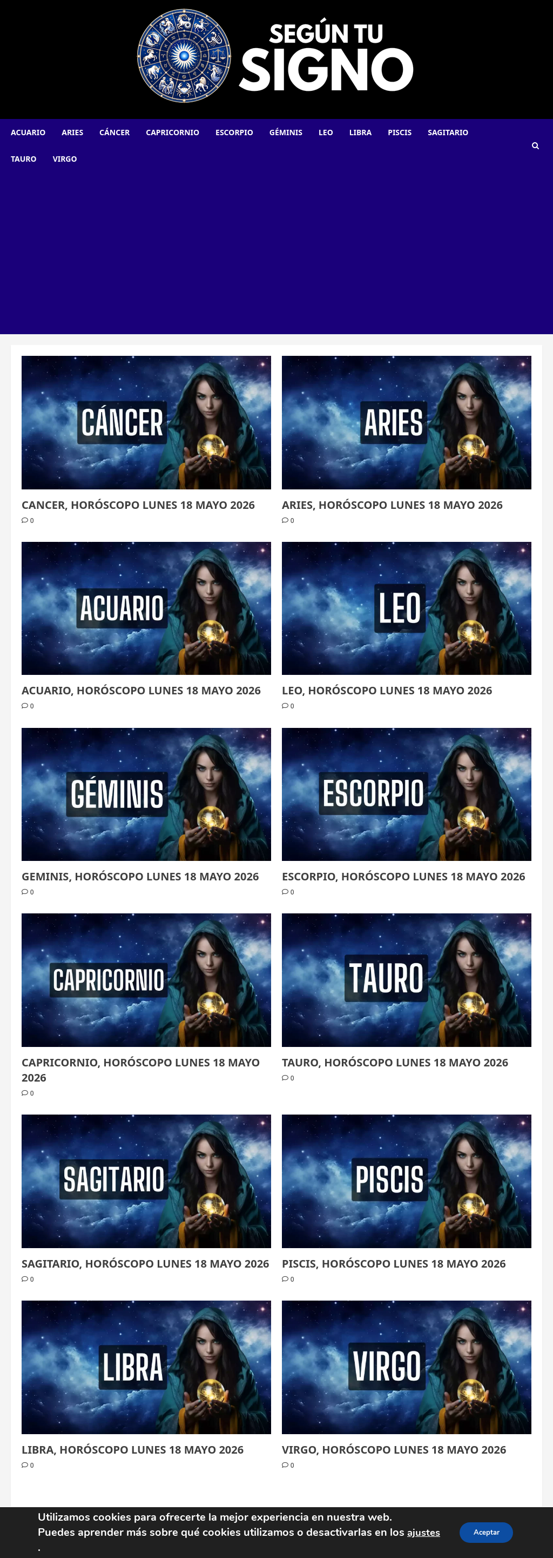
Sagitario (448, 132)
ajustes (55, 1542)
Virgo (65, 159)
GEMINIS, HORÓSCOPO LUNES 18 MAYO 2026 (140, 876)
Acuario (28, 132)
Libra (360, 132)
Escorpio (234, 132)
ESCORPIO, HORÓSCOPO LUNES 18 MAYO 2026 (403, 876)
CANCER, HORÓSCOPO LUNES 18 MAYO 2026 (138, 505)
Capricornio (172, 132)
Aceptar (483, 1532)
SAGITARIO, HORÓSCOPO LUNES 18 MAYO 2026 (145, 1263)
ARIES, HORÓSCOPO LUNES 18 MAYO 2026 (392, 505)
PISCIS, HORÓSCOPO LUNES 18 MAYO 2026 (394, 1263)
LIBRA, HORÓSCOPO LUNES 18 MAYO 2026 (133, 1449)
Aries (72, 132)
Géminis (285, 132)
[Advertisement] (276, 253)
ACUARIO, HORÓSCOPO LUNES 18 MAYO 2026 (141, 690)
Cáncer (114, 132)
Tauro (24, 159)
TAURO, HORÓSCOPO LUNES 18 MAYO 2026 (395, 1062)
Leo (326, 132)
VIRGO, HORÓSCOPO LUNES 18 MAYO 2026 (394, 1449)
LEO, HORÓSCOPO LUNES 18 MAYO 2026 (387, 690)
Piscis (400, 132)
